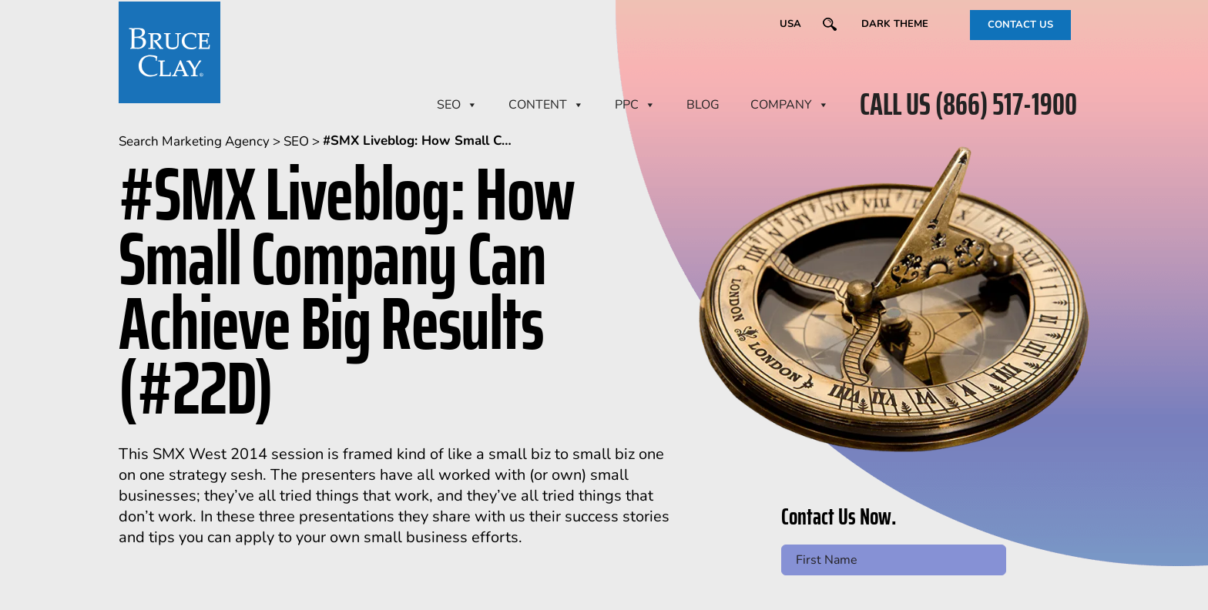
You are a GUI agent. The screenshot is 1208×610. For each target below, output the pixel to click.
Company (789, 104)
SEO (457, 104)
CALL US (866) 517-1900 (968, 104)
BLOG (703, 104)
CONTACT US (1020, 25)
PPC (635, 104)
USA (790, 24)
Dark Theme (894, 24)
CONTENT (546, 104)
